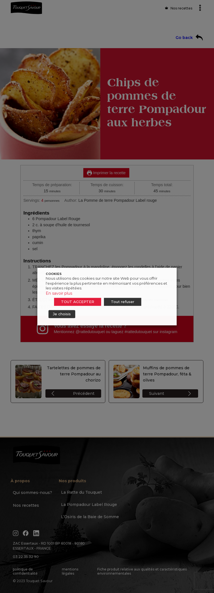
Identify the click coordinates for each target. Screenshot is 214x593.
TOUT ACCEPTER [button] (77, 301)
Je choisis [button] (62, 314)
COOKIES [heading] (54, 274)
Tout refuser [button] (122, 301)
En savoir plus (59, 293)
